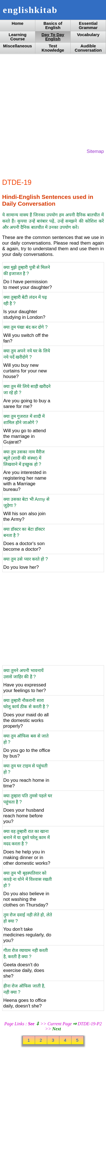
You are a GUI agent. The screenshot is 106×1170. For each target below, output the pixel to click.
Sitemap (95, 151)
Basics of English (53, 25)
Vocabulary (88, 34)
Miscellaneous (17, 45)
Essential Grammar (88, 25)
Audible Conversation (88, 47)
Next (56, 1028)
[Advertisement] (53, 100)
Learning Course (17, 36)
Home (17, 23)
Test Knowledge (53, 47)
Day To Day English (53, 36)
